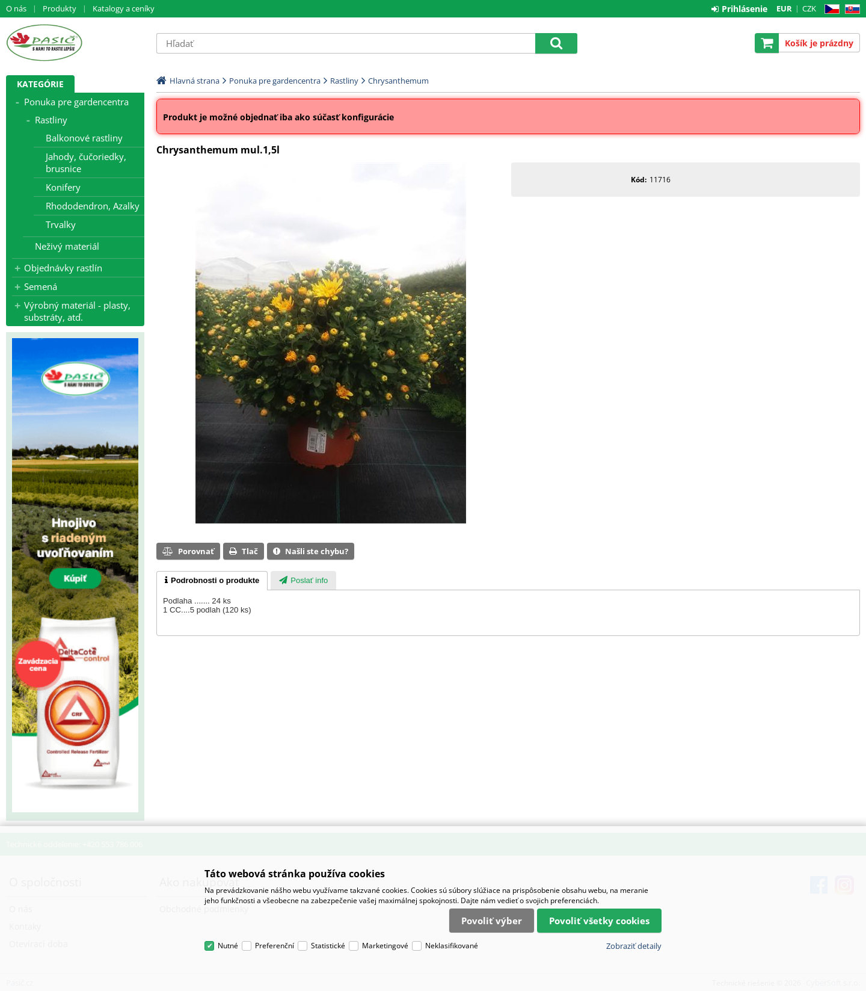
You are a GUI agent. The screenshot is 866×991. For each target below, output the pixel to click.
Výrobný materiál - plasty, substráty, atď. (77, 311)
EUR (784, 8)
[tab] (212, 580)
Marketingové (385, 945)
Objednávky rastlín (63, 268)
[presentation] (212, 581)
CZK (809, 8)
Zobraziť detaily (634, 945)
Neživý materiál (67, 246)
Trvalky (61, 224)
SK (850, 9)
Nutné (228, 945)
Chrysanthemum (398, 80)
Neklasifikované (451, 945)
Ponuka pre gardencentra (76, 102)
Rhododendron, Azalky (93, 206)
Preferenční (274, 945)
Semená (40, 286)
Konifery (63, 187)
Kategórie (40, 84)
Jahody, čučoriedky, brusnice (86, 162)
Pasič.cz (75, 42)
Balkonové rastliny (84, 138)
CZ (829, 9)
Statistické (328, 945)
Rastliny (51, 120)
